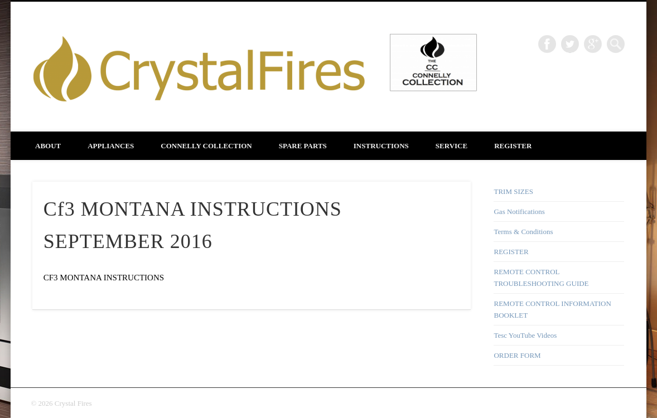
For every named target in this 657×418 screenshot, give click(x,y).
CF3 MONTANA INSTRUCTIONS (104, 277)
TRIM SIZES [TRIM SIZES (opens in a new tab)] (513, 191)
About (48, 146)
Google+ (593, 44)
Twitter (570, 44)
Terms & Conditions (523, 231)
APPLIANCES (111, 146)
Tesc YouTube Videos (525, 335)
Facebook (547, 44)
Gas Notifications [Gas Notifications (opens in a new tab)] (519, 211)
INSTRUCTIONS (381, 146)
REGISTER (513, 146)
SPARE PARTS (303, 146)
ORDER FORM (517, 355)
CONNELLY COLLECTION (206, 146)
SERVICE (451, 146)
